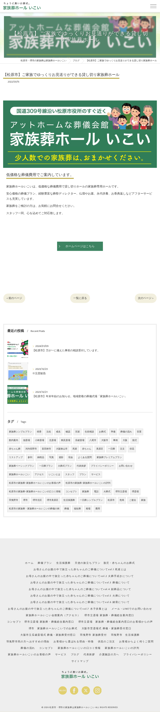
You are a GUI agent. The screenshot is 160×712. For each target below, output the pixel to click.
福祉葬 (77, 509)
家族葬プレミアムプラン (109, 457)
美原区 (99, 449)
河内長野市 (31, 449)
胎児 (134, 440)
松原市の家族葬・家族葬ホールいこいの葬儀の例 (34, 509)
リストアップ (16, 457)
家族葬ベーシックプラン (21, 466)
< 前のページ (14, 298)
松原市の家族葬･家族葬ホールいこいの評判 (88, 483)
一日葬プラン (46, 466)
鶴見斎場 (65, 440)
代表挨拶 (81, 466)
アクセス (39, 474)
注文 (122, 449)
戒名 (58, 432)
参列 (30, 457)
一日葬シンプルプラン (91, 500)
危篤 (122, 500)
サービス (95, 474)
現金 (70, 457)
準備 (113, 432)
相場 (88, 509)
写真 (51, 457)
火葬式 (107, 492)
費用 (97, 509)
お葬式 (102, 432)
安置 (139, 432)
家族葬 (85, 492)
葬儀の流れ (126, 432)
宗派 (77, 432)
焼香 (39, 432)
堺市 (25, 500)
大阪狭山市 (62, 449)
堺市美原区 (52, 500)
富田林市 (46, 449)
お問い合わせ (125, 466)
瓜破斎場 (79, 440)
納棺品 (40, 457)
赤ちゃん (86, 449)
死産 (74, 449)
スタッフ (69, 474)
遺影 (61, 457)
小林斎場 (39, 440)
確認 (68, 432)
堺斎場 (135, 492)
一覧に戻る (80, 298)
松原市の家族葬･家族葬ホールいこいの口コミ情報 (35, 492)
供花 (132, 449)
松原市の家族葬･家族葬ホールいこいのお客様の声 (35, 483)
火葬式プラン (65, 466)
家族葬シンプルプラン (20, 432)
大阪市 (104, 440)
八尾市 (92, 440)
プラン (82, 474)
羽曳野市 (13, 500)
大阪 (125, 440)
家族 (143, 500)
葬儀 (66, 509)
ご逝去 (132, 500)
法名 (48, 432)
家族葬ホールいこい (19, 474)
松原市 (111, 500)
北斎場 (52, 440)
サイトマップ (80, 660)
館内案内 (13, 440)
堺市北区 (37, 500)
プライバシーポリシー (102, 466)
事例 (115, 440)
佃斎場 (26, 440)
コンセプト (71, 492)
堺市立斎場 (121, 492)
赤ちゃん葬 (14, 449)
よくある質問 (85, 457)
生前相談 (89, 432)
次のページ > (145, 298)
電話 (96, 492)
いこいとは (54, 474)
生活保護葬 (69, 500)
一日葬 (111, 449)
